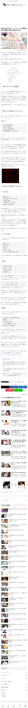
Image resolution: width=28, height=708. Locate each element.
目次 (12, 68)
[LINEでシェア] (18, 390)
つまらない (11, 76)
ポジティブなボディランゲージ (14, 72)
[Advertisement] (14, 16)
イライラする (12, 77)
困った (10, 79)
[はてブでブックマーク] (22, 387)
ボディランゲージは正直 (13, 70)
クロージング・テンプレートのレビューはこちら (11, 354)
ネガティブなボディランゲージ (14, 74)
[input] (14, 500)
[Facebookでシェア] (14, 387)
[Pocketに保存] (9, 390)
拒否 (10, 81)
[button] (26, 500)
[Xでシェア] (5, 387)
